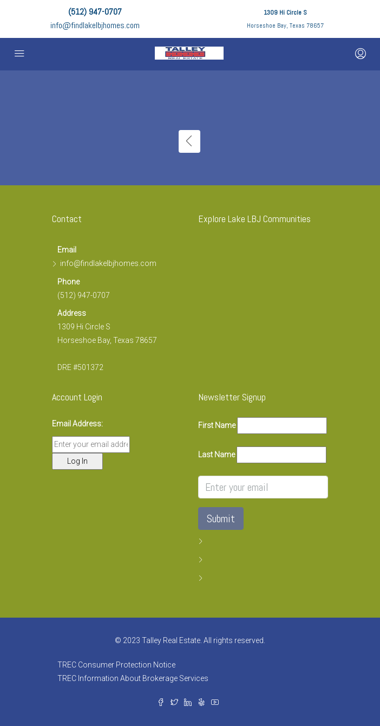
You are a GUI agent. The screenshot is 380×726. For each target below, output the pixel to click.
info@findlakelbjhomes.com (95, 25)
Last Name (216, 454)
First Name (216, 425)
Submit (221, 518)
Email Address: (77, 423)
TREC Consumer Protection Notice (116, 664)
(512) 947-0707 (95, 11)
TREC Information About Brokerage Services (132, 678)
